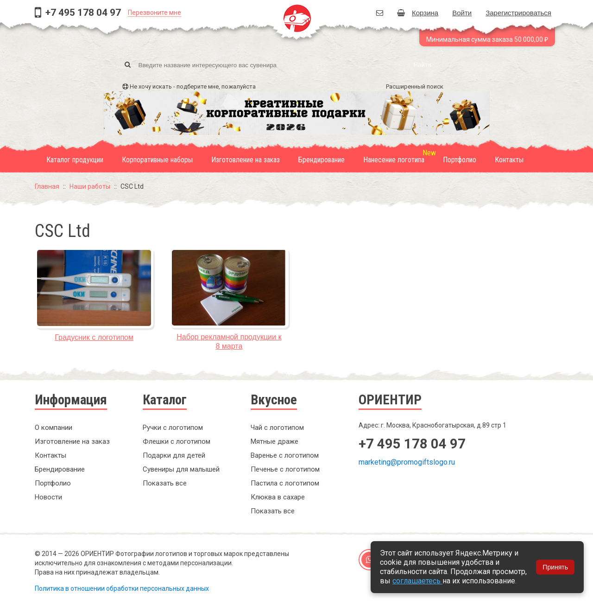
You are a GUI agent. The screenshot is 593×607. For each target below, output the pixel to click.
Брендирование (321, 159)
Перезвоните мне (154, 12)
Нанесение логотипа (393, 159)
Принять (555, 567)
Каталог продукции (74, 159)
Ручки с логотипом (173, 427)
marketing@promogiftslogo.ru (407, 462)
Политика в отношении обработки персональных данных (122, 588)
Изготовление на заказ (245, 159)
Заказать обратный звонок (417, 493)
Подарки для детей (174, 455)
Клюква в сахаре (278, 497)
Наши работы (89, 186)
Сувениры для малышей (181, 469)
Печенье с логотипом (285, 469)
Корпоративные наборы (157, 159)
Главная (47, 186)
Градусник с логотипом (94, 337)
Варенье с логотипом (285, 455)
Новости (48, 497)
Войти (462, 13)
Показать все (165, 483)
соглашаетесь (417, 580)
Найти (422, 64)
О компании (53, 427)
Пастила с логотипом (285, 483)
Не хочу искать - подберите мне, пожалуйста (193, 86)
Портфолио (459, 159)
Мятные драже (274, 441)
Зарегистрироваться (518, 13)
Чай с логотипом (277, 427)
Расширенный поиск (414, 86)
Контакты (509, 159)
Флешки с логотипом (176, 441)
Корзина (417, 13)
